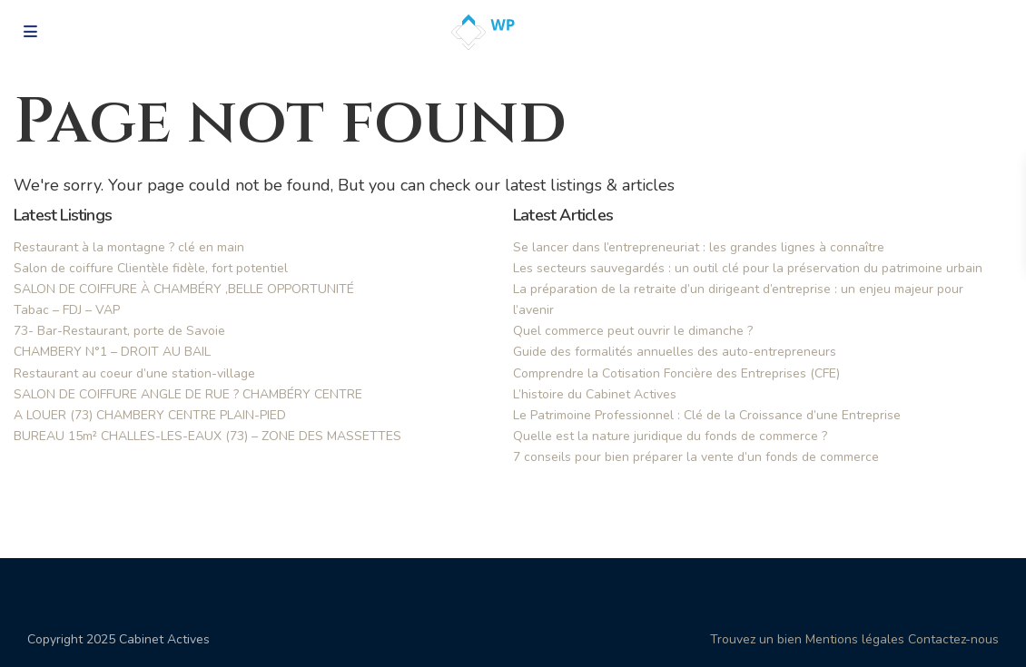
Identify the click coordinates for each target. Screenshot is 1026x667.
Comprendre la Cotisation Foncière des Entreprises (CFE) (676, 373)
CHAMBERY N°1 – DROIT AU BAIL (112, 351)
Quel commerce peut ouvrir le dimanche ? (633, 330)
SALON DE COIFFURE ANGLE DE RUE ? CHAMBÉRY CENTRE (188, 394)
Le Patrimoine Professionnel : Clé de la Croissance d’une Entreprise (707, 415)
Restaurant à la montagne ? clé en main (129, 247)
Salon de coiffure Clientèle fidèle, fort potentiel (151, 268)
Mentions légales (854, 639)
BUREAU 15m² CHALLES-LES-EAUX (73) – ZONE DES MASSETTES (207, 436)
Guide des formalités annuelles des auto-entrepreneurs (674, 351)
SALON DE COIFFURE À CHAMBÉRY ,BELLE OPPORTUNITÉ (184, 289)
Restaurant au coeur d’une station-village (134, 373)
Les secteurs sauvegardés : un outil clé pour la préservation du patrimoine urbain (747, 268)
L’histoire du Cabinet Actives (594, 394)
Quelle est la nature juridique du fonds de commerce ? (670, 436)
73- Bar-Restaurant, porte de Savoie (119, 330)
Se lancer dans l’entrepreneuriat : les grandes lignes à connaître (698, 247)
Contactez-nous (953, 639)
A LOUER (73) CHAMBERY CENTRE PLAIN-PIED (150, 415)
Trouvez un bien (756, 639)
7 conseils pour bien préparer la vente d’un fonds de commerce (696, 457)
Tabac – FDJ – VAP (67, 310)
